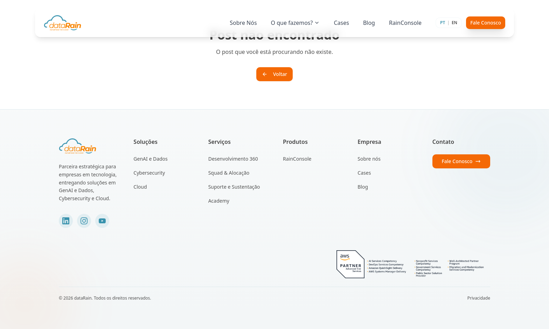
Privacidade (478, 298)
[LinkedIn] (66, 221)
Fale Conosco (485, 22)
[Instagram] (84, 221)
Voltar (274, 74)
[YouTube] (102, 221)
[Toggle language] (449, 23)
